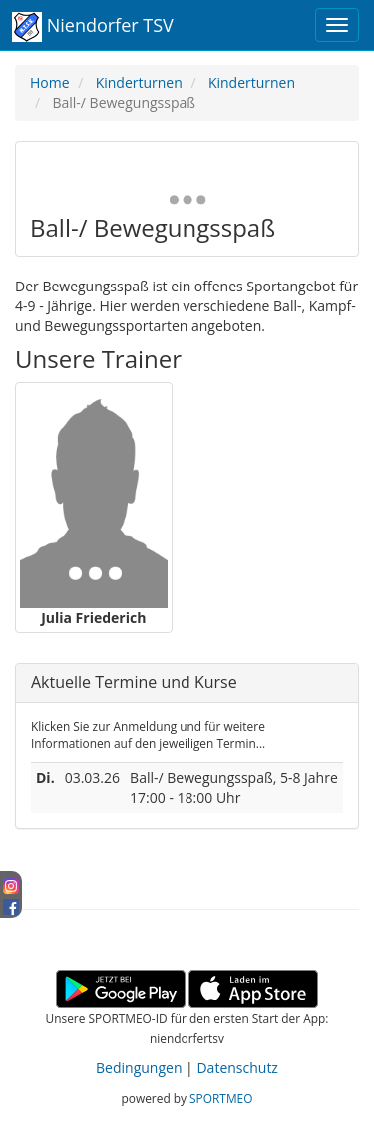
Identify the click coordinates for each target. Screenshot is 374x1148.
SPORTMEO (220, 1098)
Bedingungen (139, 1067)
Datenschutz (236, 1067)
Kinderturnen (139, 82)
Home (50, 82)
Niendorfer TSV (93, 27)
